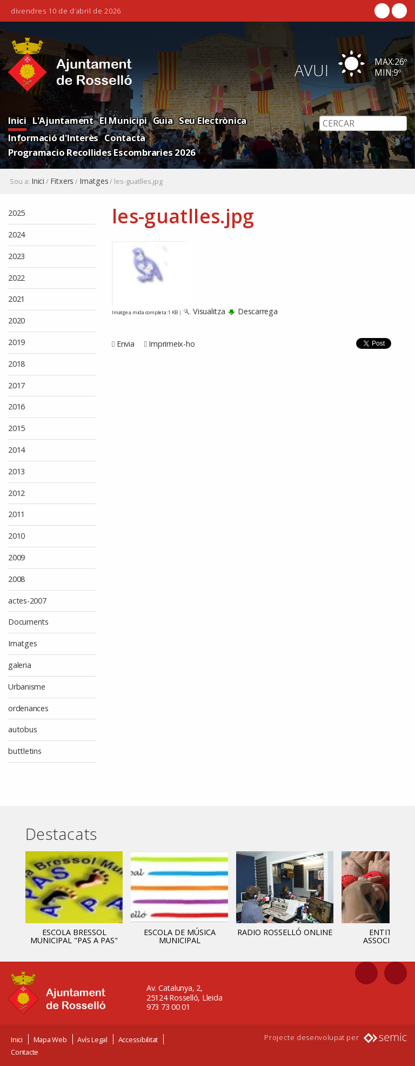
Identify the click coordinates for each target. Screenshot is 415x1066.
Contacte (24, 1051)
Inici (17, 120)
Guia (163, 120)
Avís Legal (92, 1039)
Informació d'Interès (53, 137)
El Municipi (122, 120)
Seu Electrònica (212, 120)
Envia (126, 344)
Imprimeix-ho (172, 344)
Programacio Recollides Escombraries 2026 (102, 152)
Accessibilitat (138, 1039)
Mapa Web (50, 1039)
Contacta (124, 137)
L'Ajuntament (62, 120)
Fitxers (61, 181)
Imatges (93, 181)
